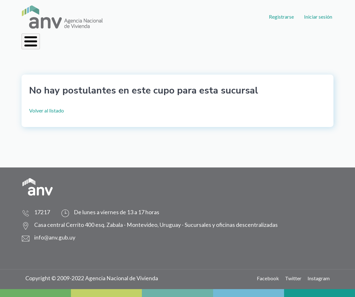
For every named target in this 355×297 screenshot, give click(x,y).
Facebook (268, 278)
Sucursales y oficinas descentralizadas (231, 224)
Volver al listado (46, 110)
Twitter (293, 278)
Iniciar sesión (318, 17)
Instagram (318, 278)
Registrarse (281, 17)
